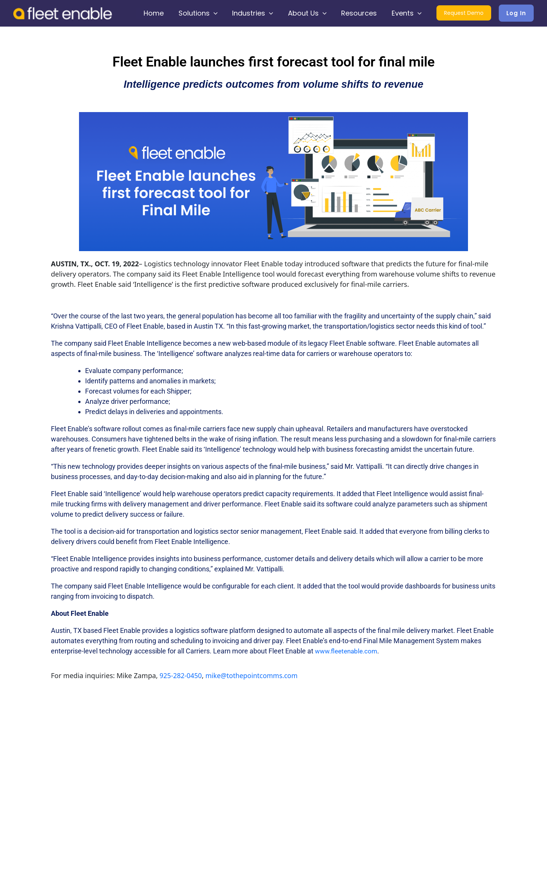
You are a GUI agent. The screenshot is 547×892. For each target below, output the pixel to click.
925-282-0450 (181, 675)
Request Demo (464, 13)
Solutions (202, 13)
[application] (218, 13)
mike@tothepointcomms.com (254, 675)
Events (407, 13)
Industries (256, 13)
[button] (516, 13)
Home (159, 13)
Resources (360, 13)
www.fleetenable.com (348, 651)
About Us (309, 13)
